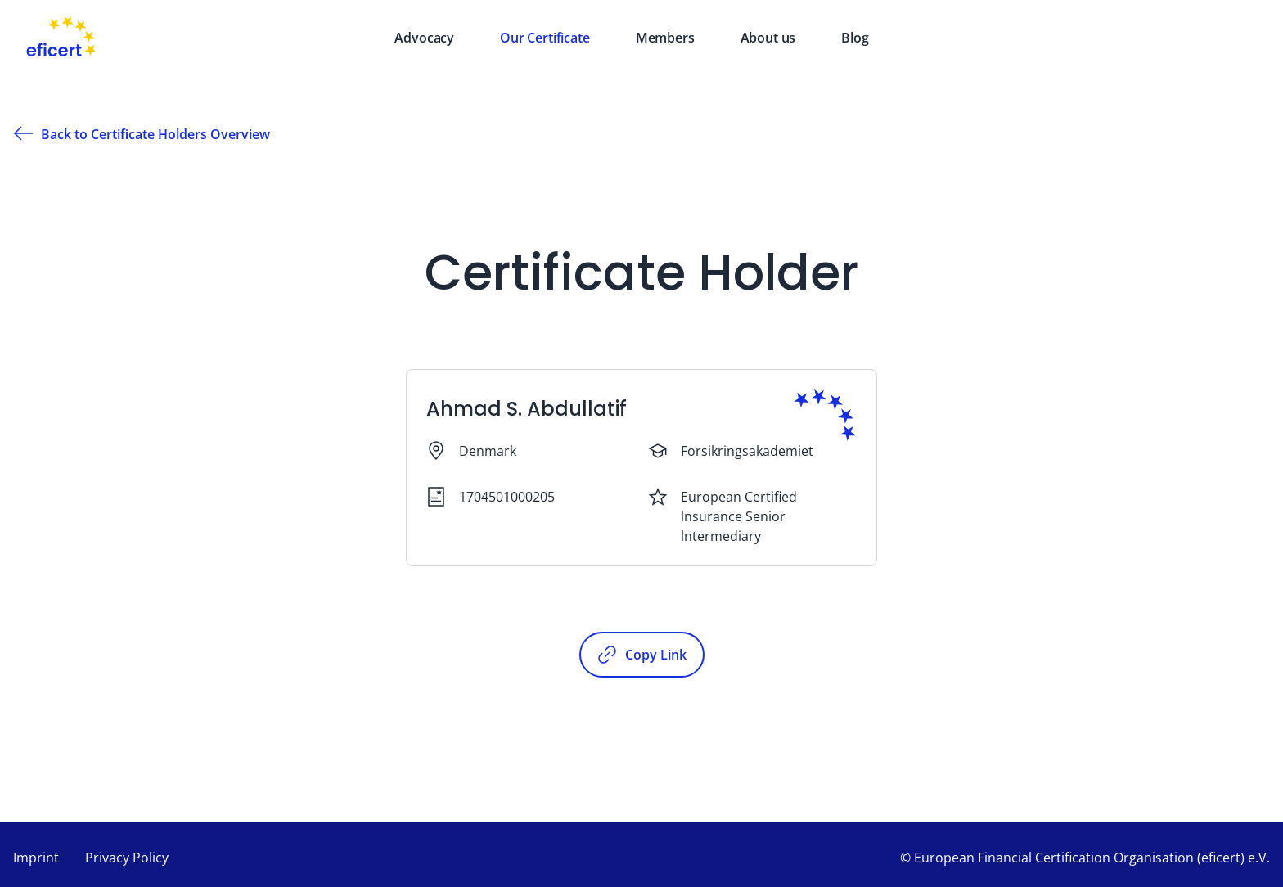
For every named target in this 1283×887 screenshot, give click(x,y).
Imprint (36, 858)
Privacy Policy (127, 858)
